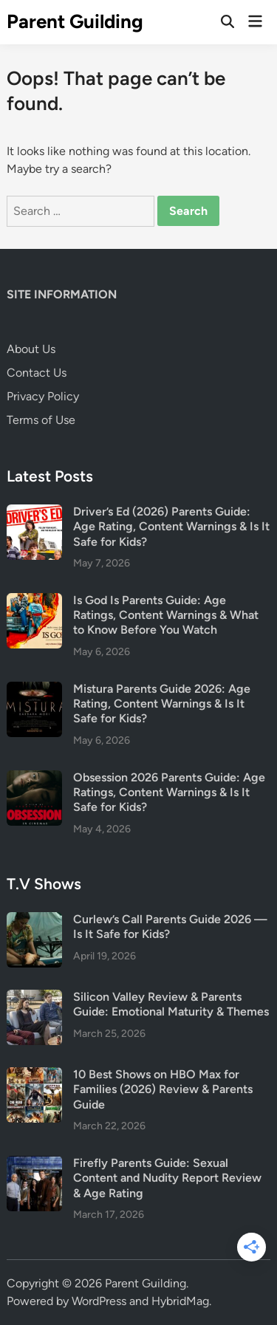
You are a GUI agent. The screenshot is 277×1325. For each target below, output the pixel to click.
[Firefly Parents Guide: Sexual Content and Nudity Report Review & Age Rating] (34, 1164)
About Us (31, 349)
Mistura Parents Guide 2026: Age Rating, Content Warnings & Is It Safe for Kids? (161, 704)
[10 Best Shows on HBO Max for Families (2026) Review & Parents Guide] (34, 1076)
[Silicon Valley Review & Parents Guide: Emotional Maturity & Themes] (34, 998)
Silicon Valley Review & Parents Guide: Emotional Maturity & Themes (171, 1004)
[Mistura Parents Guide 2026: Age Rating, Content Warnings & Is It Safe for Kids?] (34, 690)
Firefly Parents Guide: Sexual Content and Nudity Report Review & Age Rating (167, 1178)
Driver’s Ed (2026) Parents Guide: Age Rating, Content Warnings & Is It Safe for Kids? (171, 526)
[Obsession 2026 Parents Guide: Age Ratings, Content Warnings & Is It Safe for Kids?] (34, 779)
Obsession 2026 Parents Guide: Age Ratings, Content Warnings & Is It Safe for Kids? (169, 792)
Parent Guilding (75, 21)
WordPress (99, 1301)
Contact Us (36, 373)
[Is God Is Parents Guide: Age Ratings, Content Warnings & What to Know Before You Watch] (34, 602)
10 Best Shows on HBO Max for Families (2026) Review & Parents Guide (163, 1089)
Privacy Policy (43, 396)
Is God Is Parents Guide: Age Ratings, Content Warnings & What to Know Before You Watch (166, 615)
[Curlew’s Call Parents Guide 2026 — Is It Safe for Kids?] (34, 921)
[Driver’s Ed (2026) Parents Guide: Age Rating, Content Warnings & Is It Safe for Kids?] (34, 513)
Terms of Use (41, 420)
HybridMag (180, 1301)
